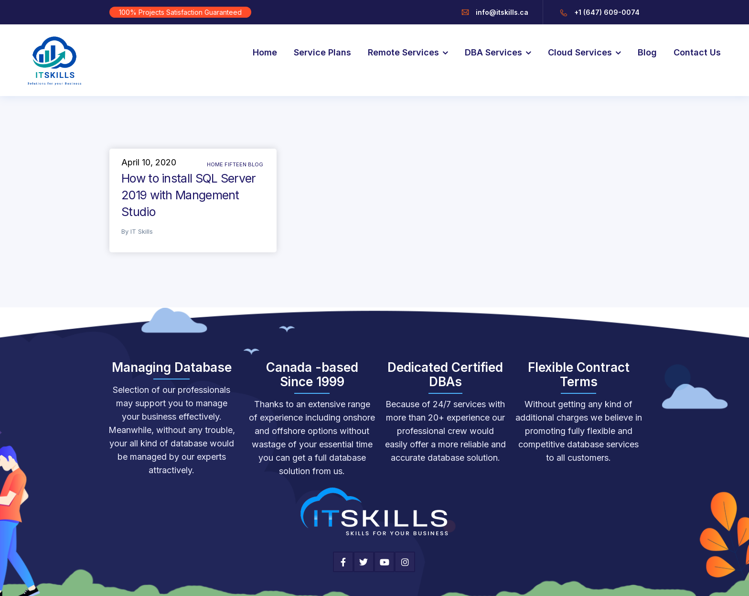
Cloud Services (580, 52)
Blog (647, 52)
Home (265, 52)
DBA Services (493, 52)
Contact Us (697, 52)
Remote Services (403, 52)
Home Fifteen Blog (235, 164)
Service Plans (322, 52)
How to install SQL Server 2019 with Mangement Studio (188, 195)
